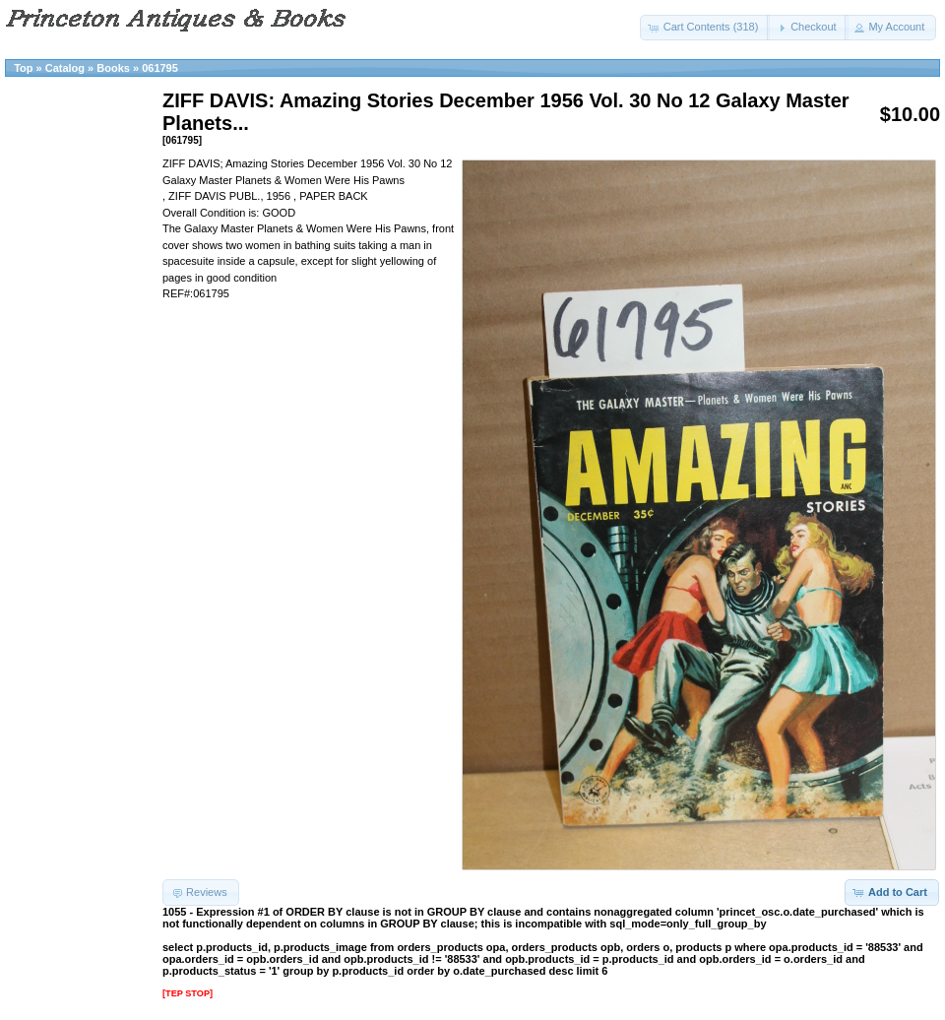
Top (23, 68)
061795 (160, 68)
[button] (705, 27)
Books (113, 68)
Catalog (65, 68)
